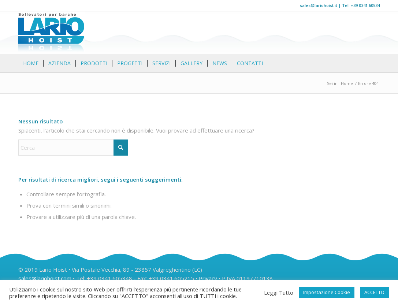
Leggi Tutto (278, 292)
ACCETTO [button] (374, 292)
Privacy (208, 278)
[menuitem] (30, 63)
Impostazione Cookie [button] (326, 292)
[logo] (51, 32)
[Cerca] (375, 63)
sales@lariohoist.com (44, 278)
